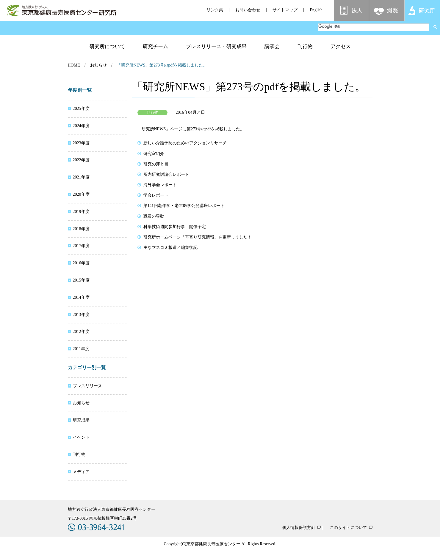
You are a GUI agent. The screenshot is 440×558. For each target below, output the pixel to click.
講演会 (272, 46)
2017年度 (81, 246)
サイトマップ (285, 10)
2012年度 (81, 331)
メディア (81, 472)
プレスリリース (87, 386)
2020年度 (81, 194)
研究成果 (81, 420)
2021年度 (81, 177)
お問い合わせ (247, 10)
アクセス (341, 46)
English (316, 10)
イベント (81, 437)
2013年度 (81, 314)
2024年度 (81, 126)
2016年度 (81, 263)
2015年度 (81, 280)
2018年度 (81, 229)
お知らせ (98, 65)
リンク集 (214, 10)
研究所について (107, 46)
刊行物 (305, 46)
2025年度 (81, 108)
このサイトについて (348, 528)
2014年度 (81, 297)
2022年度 (81, 160)
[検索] (373, 26)
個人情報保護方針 (298, 528)
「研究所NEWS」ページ (160, 129)
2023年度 (81, 143)
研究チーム (155, 46)
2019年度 (81, 211)
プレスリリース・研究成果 (216, 46)
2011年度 (81, 349)
